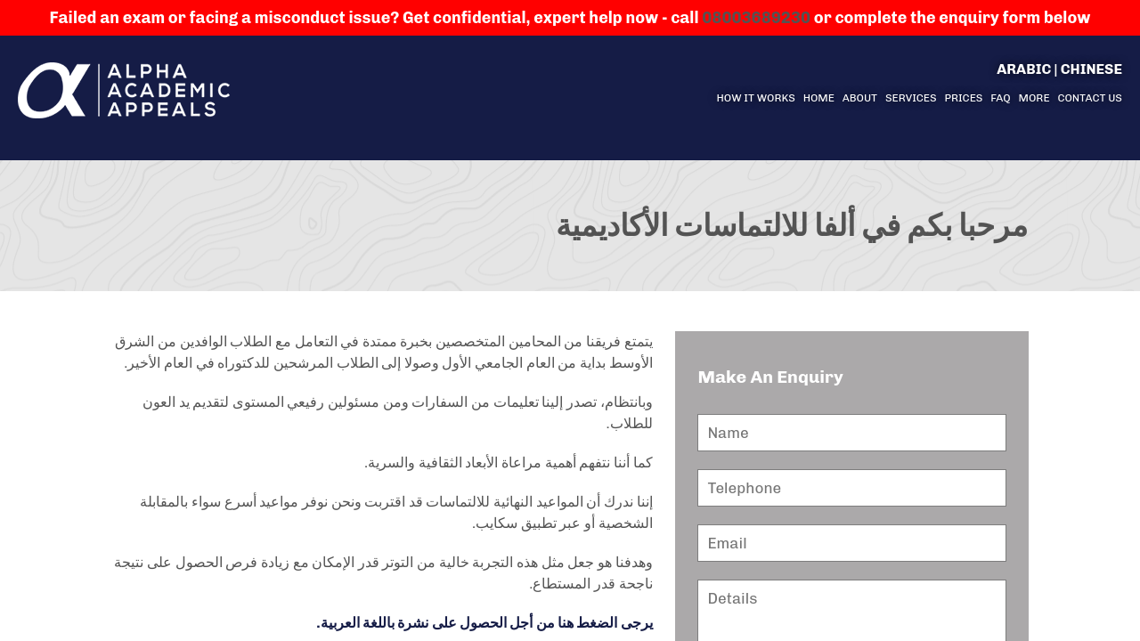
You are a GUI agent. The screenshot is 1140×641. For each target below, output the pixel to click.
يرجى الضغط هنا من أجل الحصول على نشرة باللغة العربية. (484, 622)
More (1034, 98)
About (860, 98)
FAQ (1000, 98)
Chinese (1091, 69)
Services (911, 98)
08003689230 (756, 18)
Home (819, 98)
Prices (963, 98)
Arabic (1024, 69)
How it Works (755, 98)
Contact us (1089, 98)
